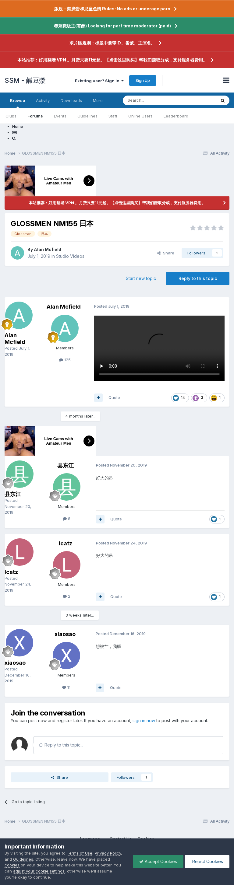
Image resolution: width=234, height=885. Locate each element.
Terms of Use (79, 853)
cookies (12, 864)
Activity (43, 100)
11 (66, 687)
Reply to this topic (198, 278)
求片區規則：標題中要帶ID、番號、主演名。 (112, 42)
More (98, 100)
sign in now (144, 720)
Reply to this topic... (61, 744)
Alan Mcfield (47, 249)
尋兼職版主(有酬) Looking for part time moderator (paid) (112, 25)
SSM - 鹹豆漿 (25, 80)
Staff (112, 116)
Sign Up (143, 80)
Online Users (140, 116)
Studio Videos (70, 256)
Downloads (71, 100)
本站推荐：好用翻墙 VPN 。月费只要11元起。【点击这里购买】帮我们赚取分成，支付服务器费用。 (112, 59)
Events (60, 116)
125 (65, 359)
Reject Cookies (207, 861)
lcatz (11, 572)
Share (165, 252)
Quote (114, 397)
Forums (35, 116)
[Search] (154, 100)
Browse (17, 103)
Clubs (10, 116)
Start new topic (141, 278)
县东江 (13, 494)
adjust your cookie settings (39, 871)
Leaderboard (176, 116)
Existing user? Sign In (99, 80)
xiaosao (15, 662)
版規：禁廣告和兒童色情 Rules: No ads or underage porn (112, 8)
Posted (18, 506)
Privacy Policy (108, 853)
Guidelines (87, 116)
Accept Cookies (158, 861)
